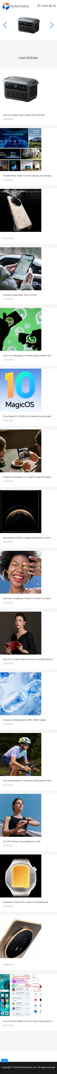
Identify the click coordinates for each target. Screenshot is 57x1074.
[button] (50, 6)
